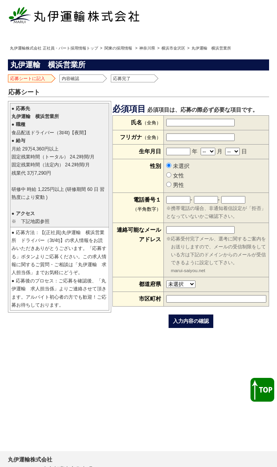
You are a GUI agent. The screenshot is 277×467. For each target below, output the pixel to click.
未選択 (178, 166)
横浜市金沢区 (173, 48)
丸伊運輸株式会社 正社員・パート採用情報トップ (54, 48)
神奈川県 (147, 48)
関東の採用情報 (118, 48)
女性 (175, 175)
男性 (175, 185)
